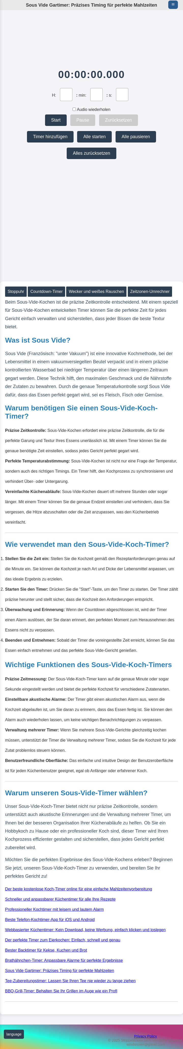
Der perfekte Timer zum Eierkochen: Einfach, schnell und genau (62, 940)
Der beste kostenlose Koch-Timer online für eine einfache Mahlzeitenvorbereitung (78, 889)
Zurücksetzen (118, 120)
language (13, 1034)
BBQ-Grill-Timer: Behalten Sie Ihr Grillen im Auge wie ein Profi (61, 991)
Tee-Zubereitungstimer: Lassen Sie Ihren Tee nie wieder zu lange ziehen (70, 981)
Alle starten (94, 136)
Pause (82, 120)
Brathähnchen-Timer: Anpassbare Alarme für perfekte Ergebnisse (64, 960)
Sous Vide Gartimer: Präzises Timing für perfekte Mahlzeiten (59, 970)
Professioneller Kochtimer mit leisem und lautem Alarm (54, 909)
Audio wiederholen (91, 109)
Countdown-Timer (46, 291)
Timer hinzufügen (50, 136)
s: (110, 95)
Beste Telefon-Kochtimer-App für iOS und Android (50, 919)
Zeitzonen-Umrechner (150, 291)
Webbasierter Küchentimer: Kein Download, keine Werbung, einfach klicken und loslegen (85, 930)
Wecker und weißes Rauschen (96, 291)
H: (54, 95)
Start (56, 120)
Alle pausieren (136, 136)
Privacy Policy (145, 1036)
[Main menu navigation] (173, 5)
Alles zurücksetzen (91, 153)
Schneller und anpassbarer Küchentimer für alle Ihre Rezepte (60, 899)
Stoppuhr (16, 291)
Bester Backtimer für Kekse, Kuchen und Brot (46, 950)
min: (82, 95)
